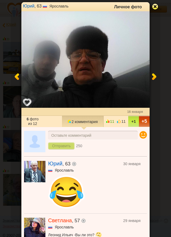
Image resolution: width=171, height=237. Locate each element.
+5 (144, 121)
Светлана (60, 220)
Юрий (28, 6)
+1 (133, 121)
